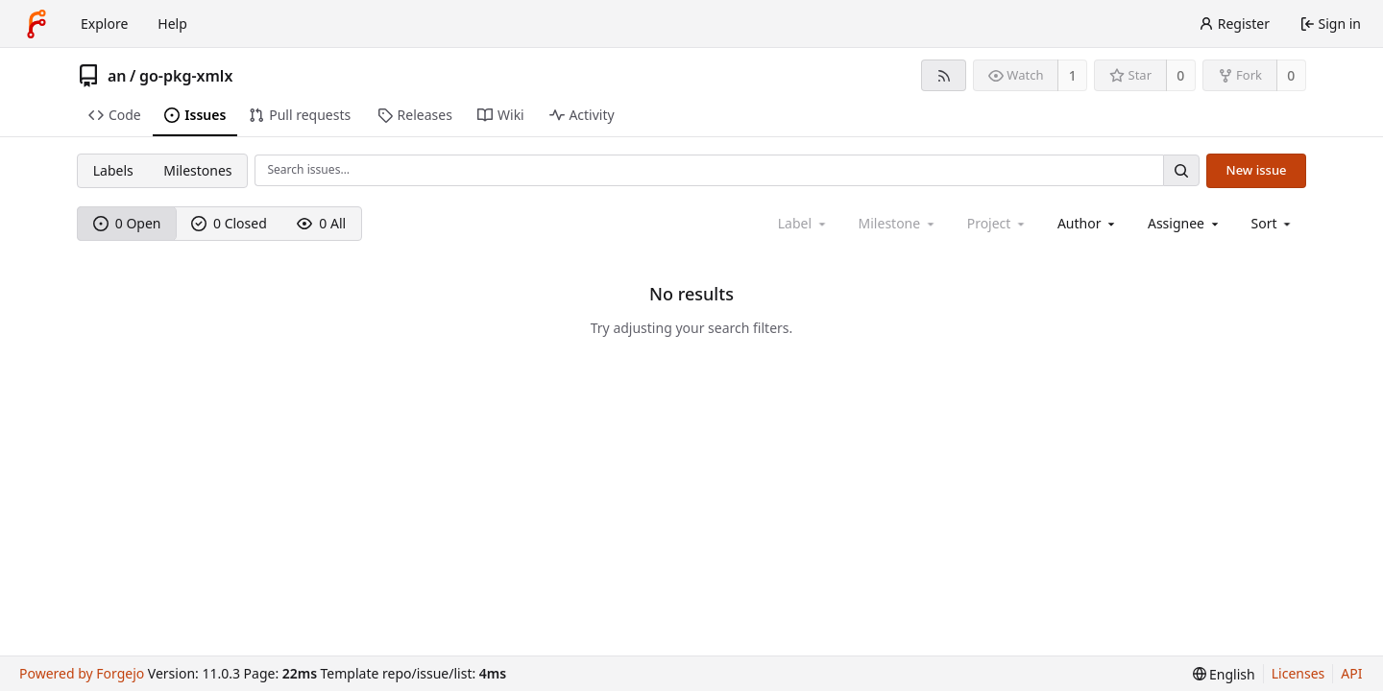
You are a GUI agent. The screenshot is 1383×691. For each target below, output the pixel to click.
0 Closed (229, 223)
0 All (321, 223)
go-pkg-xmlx (185, 75)
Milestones (197, 170)
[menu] (1273, 223)
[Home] (36, 24)
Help (172, 23)
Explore (104, 23)
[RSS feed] (943, 75)
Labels (113, 170)
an (117, 75)
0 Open (127, 223)
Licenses (1298, 673)
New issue (1256, 170)
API (1351, 673)
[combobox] (1087, 223)
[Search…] (1181, 170)
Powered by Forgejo (81, 673)
